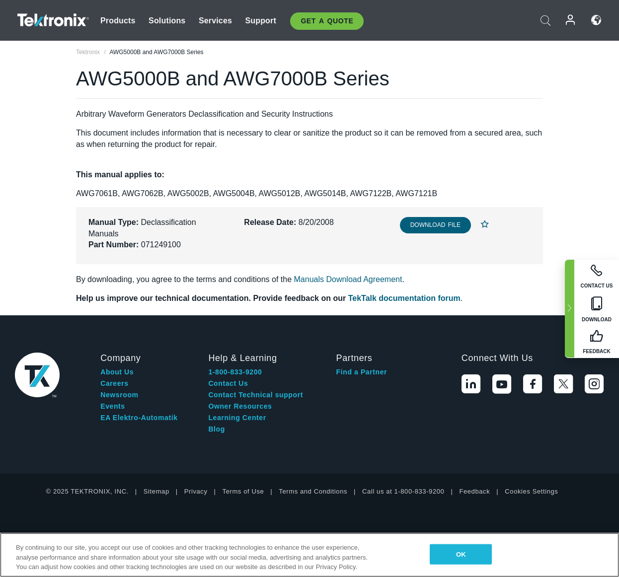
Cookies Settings (531, 491)
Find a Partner (361, 372)
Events (112, 406)
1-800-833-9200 (235, 372)
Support (260, 20)
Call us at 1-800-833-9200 (403, 491)
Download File (435, 224)
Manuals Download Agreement (348, 279)
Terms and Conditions (313, 491)
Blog (216, 429)
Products (118, 20)
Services (215, 20)
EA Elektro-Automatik (138, 418)
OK (461, 554)
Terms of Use (243, 491)
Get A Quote (327, 21)
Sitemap (156, 491)
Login (571, 20)
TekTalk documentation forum (404, 298)
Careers (114, 383)
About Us (117, 372)
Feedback (474, 491)
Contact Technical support (255, 395)
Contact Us (228, 383)
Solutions (167, 20)
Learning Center (237, 418)
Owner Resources (240, 406)
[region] (309, 555)
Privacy (196, 491)
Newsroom (119, 395)
